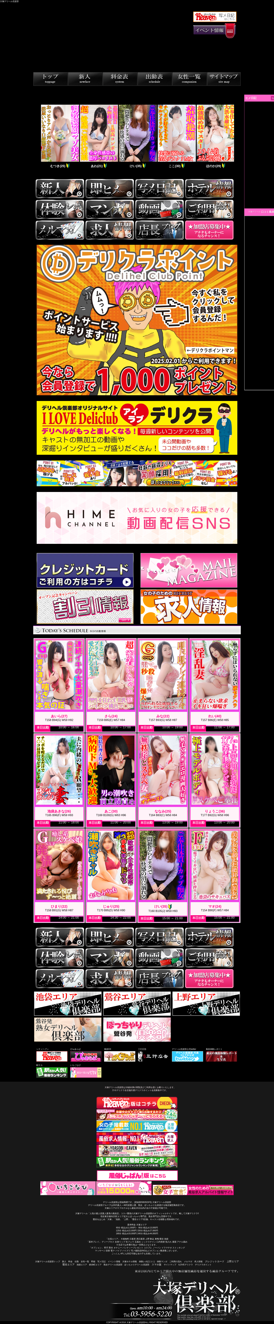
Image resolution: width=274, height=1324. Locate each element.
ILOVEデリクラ (185, 1264)
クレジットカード (214, 1261)
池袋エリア (82, 1264)
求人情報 (198, 1261)
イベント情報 (114, 1261)
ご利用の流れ (175, 1261)
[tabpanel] (59, 137)
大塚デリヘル (254, 212)
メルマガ (188, 1261)
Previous (37, 136)
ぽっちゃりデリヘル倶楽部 (136, 1264)
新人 (64, 1261)
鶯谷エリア (68, 1264)
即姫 (93, 1261)
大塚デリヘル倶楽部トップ (47, 1261)
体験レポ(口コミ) (147, 1261)
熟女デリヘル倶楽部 (113, 1264)
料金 (70, 1261)
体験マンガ (162, 1261)
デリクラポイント (203, 1264)
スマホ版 (156, 1264)
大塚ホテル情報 (129, 1261)
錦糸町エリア (95, 1264)
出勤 (77, 1261)
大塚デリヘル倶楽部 (135, 1322)
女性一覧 (85, 1261)
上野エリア (233, 1261)
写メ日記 (101, 1261)
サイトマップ (170, 1264)
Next (236, 136)
